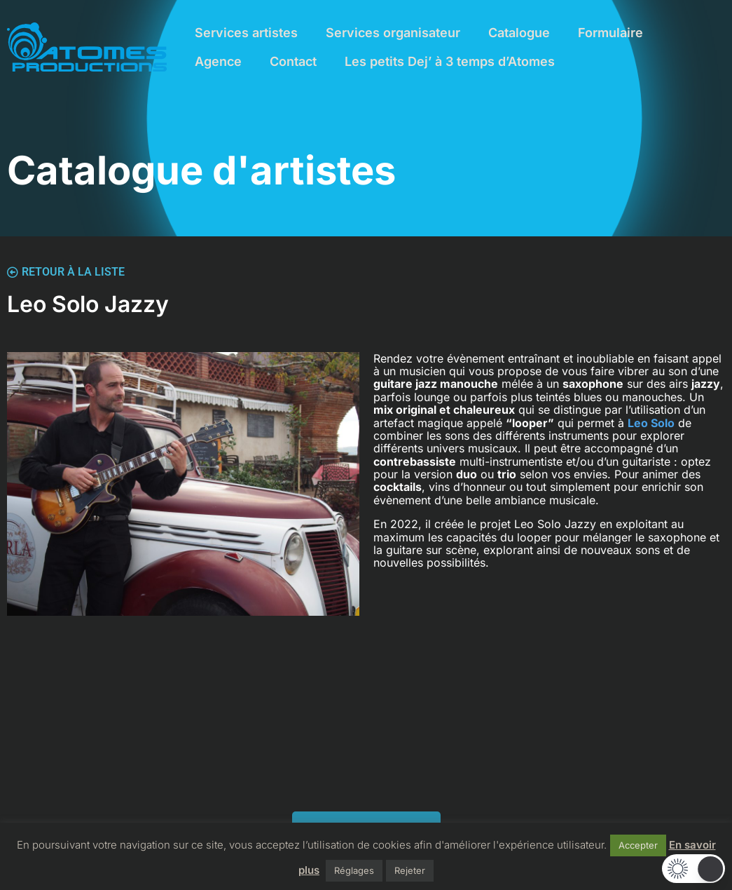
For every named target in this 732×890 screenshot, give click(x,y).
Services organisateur (393, 32)
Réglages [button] (354, 870)
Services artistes (246, 32)
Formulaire (610, 32)
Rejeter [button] (409, 870)
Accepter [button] (638, 845)
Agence (218, 61)
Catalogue (519, 32)
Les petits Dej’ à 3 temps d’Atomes (450, 61)
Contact (293, 61)
